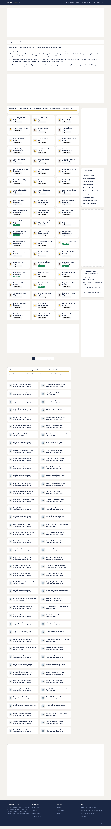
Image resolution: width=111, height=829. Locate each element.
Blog (93, 2)
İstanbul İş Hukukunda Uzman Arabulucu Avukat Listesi (90, 278)
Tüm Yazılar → (84, 819)
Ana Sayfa (10, 42)
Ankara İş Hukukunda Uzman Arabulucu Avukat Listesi (92, 283)
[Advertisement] (56, 22)
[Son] (52, 359)
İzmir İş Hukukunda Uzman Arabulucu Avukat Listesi (92, 288)
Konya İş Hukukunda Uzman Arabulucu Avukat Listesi (92, 293)
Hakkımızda (100, 2)
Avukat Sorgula (70, 2)
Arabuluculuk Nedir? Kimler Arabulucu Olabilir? (92, 814)
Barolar (77, 2)
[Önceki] (48, 359)
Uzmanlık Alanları (85, 2)
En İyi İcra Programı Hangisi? (88, 816)
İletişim (58, 816)
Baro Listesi (34, 814)
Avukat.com (14, 2)
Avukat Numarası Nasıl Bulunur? (88, 811)
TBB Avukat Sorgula (36, 819)
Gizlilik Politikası (60, 814)
